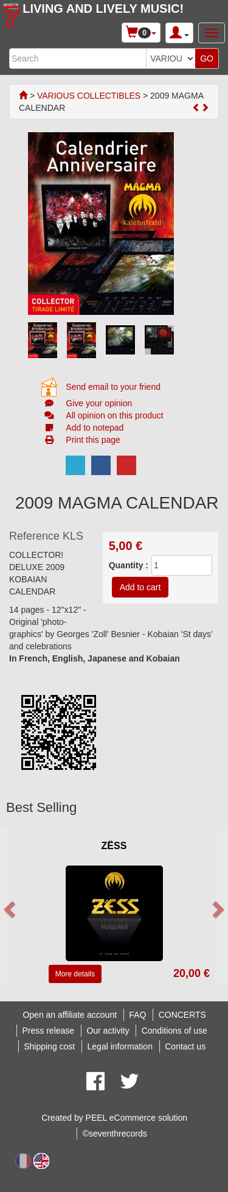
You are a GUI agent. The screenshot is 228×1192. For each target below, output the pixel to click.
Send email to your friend (113, 387)
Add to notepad (94, 427)
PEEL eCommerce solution (137, 1118)
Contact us (185, 1046)
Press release (48, 1030)
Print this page (93, 440)
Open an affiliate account (69, 1015)
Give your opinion (99, 403)
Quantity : (128, 565)
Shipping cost (49, 1046)
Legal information (120, 1046)
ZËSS (114, 846)
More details (75, 974)
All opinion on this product (114, 415)
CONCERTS (182, 1015)
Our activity (107, 1030)
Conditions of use (174, 1030)
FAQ (137, 1015)
